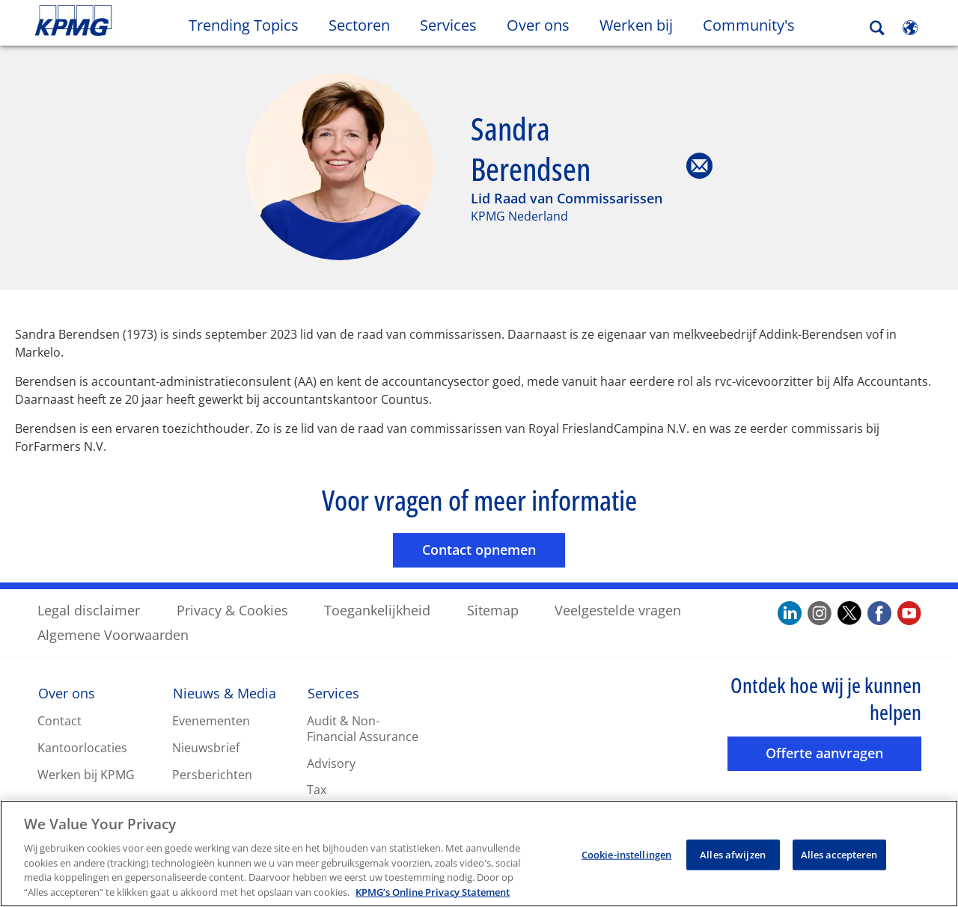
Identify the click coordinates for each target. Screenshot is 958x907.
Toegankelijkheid (377, 609)
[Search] (877, 28)
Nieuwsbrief (206, 747)
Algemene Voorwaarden (113, 634)
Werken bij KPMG (86, 774)
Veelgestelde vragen (618, 609)
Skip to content (116, 21)
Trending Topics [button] (244, 25)
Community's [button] (749, 25)
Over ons (66, 692)
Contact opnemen (493, 548)
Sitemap (493, 609)
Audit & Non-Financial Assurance (362, 728)
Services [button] (448, 25)
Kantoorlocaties (82, 747)
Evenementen (211, 720)
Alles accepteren (839, 860)
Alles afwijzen (733, 860)
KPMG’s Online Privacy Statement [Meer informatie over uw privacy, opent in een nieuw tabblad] (433, 898)
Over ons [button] (538, 25)
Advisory (331, 762)
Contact (59, 720)
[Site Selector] (910, 27)
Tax (316, 789)
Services (333, 692)
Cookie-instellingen (626, 860)
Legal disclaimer (88, 609)
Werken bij (643, 24)
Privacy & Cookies (232, 609)
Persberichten (212, 774)
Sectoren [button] (359, 25)
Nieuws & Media (224, 692)
